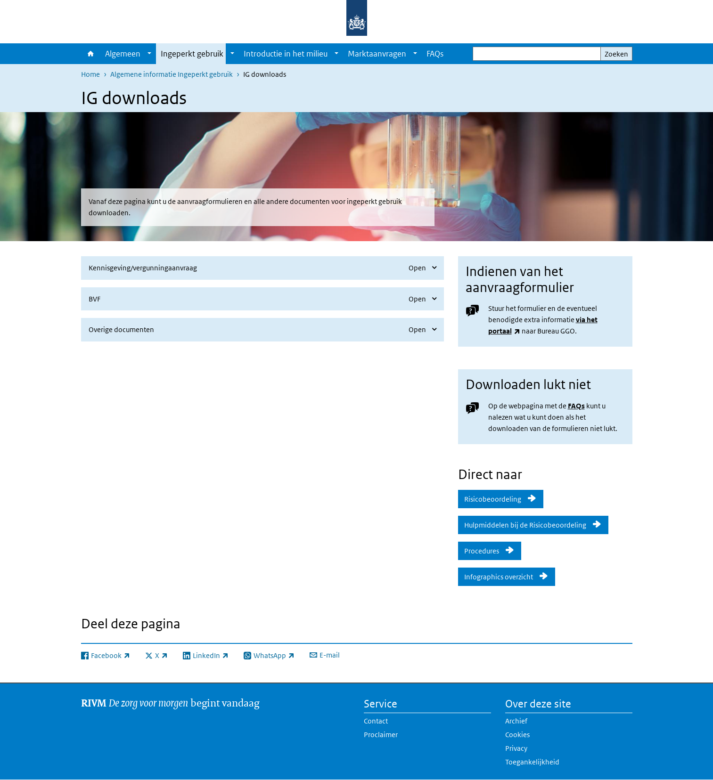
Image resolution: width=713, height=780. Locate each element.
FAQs (434, 54)
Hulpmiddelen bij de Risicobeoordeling (525, 524)
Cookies (517, 734)
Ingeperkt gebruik (192, 54)
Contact (376, 720)
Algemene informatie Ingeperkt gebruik (171, 74)
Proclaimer (381, 734)
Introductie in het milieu (286, 54)
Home (90, 53)
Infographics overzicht (498, 576)
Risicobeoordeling (492, 499)
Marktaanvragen (377, 54)
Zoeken (616, 53)
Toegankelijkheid (532, 761)
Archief (516, 720)
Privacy (516, 748)
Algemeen (122, 54)
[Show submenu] (149, 53)
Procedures (481, 550)
